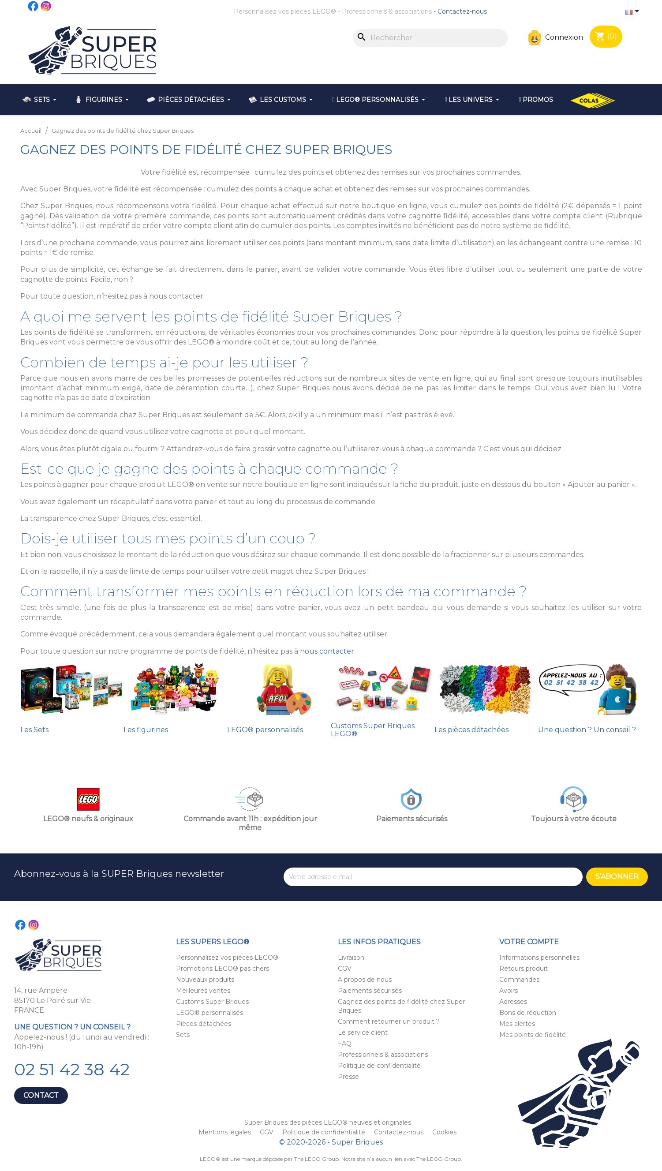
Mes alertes (517, 1024)
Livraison (351, 957)
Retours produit (523, 969)
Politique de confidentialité (379, 1066)
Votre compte (529, 942)
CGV (345, 969)
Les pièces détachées (471, 730)
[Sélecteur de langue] (633, 12)
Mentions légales (225, 1132)
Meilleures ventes (203, 991)
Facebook (33, 6)
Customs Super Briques (212, 1002)
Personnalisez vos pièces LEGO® (285, 11)
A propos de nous (365, 980)
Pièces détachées (203, 1024)
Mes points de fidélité (532, 1035)
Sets (183, 1035)
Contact (41, 1095)
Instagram (46, 6)
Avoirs (508, 991)
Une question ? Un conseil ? (587, 730)
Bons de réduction (527, 1013)
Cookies (444, 1132)
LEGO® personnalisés (265, 730)
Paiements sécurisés (370, 991)
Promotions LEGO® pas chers (222, 969)
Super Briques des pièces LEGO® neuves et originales (327, 1122)
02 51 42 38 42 (72, 1069)
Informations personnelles (539, 957)
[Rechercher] (430, 38)
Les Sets (34, 730)
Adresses (513, 1002)
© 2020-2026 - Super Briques (331, 1142)
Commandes (519, 980)
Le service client (363, 1032)
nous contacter (327, 651)
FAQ (345, 1044)
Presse (348, 1077)
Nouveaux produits (205, 980)
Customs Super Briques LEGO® (373, 730)
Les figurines (145, 730)
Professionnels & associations (387, 11)
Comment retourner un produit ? (389, 1021)
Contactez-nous (462, 11)
